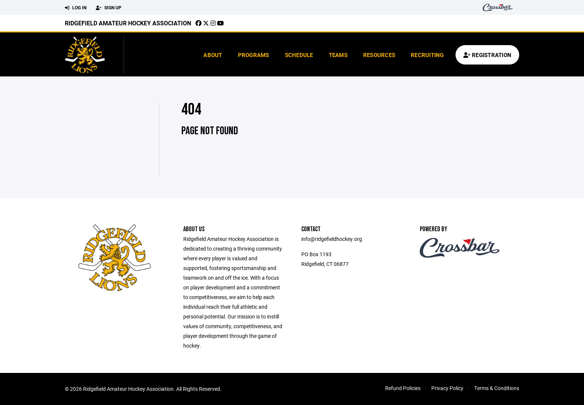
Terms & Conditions (496, 388)
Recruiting (427, 55)
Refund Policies (402, 388)
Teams (338, 55)
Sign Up (108, 7)
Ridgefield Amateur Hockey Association (128, 23)
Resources (379, 55)
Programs (253, 55)
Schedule (299, 55)
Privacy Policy (447, 388)
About (212, 55)
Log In (75, 7)
